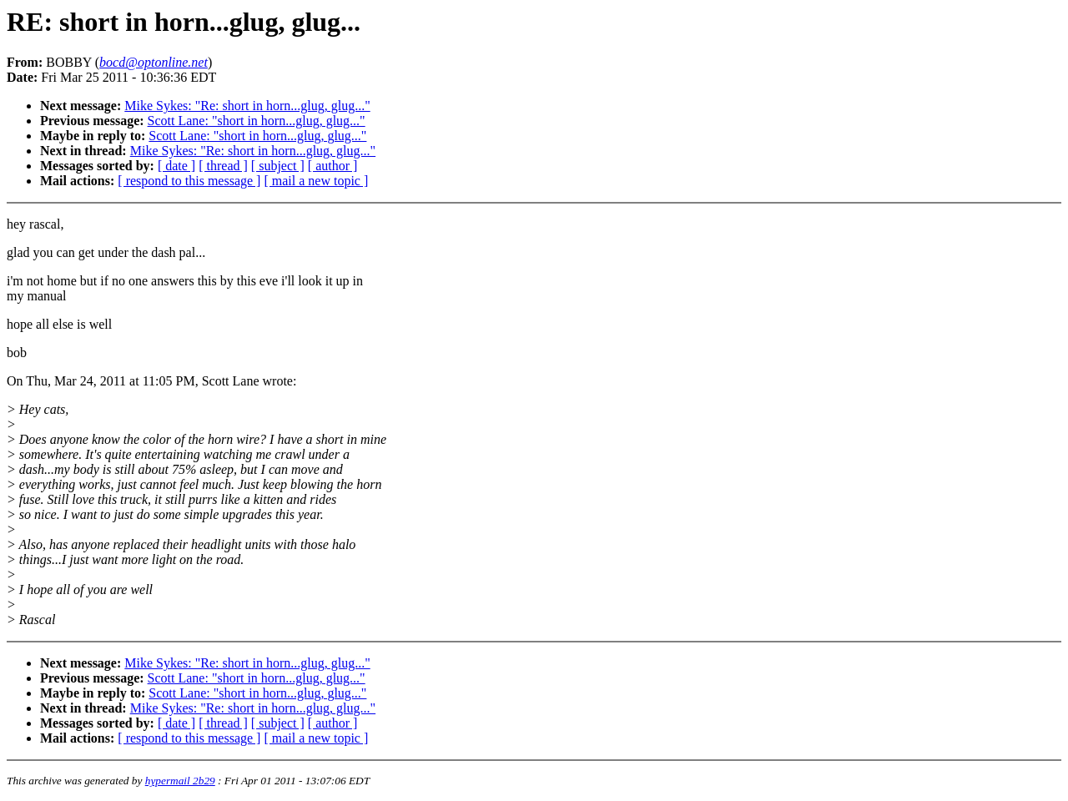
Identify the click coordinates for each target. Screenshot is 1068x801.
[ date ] (176, 166)
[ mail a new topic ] (316, 181)
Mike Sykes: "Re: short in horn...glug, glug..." (247, 105)
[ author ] (333, 166)
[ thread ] (223, 166)
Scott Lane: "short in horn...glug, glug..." (256, 120)
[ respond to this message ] (189, 181)
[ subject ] (278, 166)
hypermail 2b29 (180, 780)
